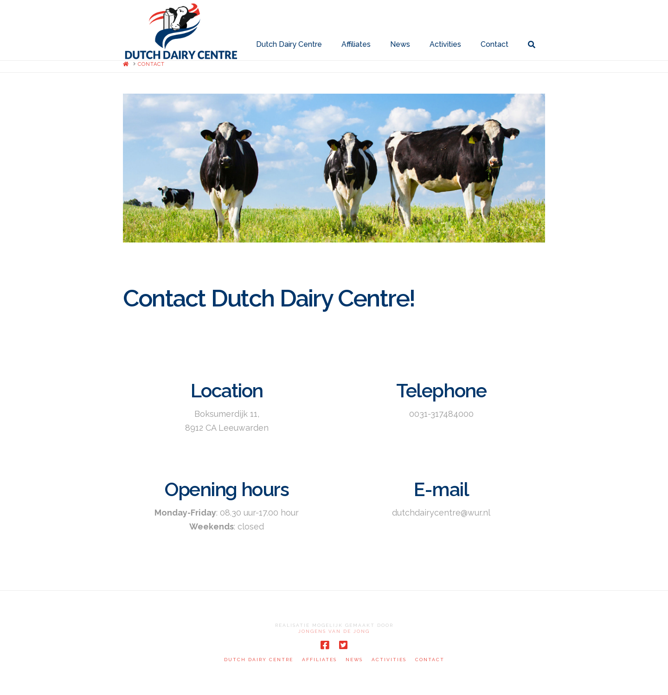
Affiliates (319, 659)
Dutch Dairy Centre (258, 659)
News (354, 659)
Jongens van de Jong (334, 631)
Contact (429, 659)
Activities (389, 659)
